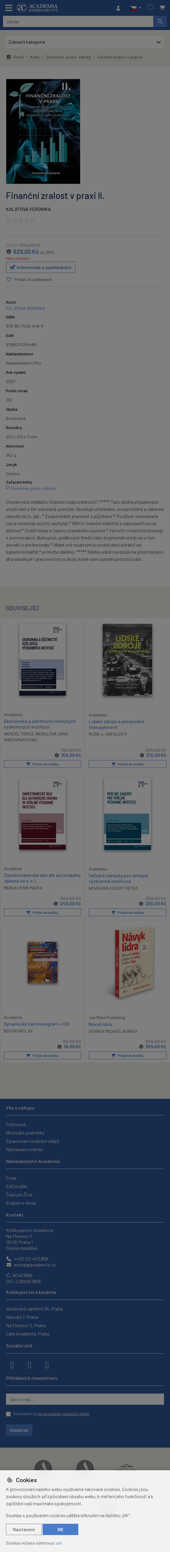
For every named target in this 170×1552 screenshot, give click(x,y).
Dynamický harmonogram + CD (36, 1023)
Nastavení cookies (24, 1149)
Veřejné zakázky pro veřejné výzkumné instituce (118, 878)
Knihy (35, 56)
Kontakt (15, 1214)
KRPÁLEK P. (117, 734)
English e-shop (21, 1203)
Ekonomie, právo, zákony (68, 56)
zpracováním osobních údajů (63, 1413)
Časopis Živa (19, 1194)
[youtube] (47, 1364)
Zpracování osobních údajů (32, 1141)
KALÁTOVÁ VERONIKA (28, 209)
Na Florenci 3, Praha (26, 1325)
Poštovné (16, 1124)
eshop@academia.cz (31, 1264)
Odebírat (19, 1430)
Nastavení (24, 1529)
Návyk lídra (100, 1024)
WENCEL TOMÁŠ (18, 733)
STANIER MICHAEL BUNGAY (113, 1031)
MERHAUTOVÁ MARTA (23, 887)
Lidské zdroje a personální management (116, 724)
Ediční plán (16, 1186)
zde (59, 1542)
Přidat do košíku (42, 764)
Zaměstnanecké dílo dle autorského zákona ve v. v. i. (42, 878)
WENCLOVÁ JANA (51, 733)
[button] (135, 8)
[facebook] (12, 1364)
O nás (11, 1178)
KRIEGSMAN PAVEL (21, 739)
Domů (15, 56)
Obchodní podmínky (25, 1132)
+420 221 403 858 (27, 1258)
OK (60, 1529)
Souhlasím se (51, 1413)
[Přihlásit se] (119, 8)
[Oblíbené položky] (150, 7)
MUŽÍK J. (96, 734)
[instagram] (29, 1364)
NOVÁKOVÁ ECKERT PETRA (113, 888)
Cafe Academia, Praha (27, 1333)
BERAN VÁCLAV (18, 1030)
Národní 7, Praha (22, 1317)
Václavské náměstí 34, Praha (34, 1308)
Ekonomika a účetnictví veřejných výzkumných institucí (40, 723)
